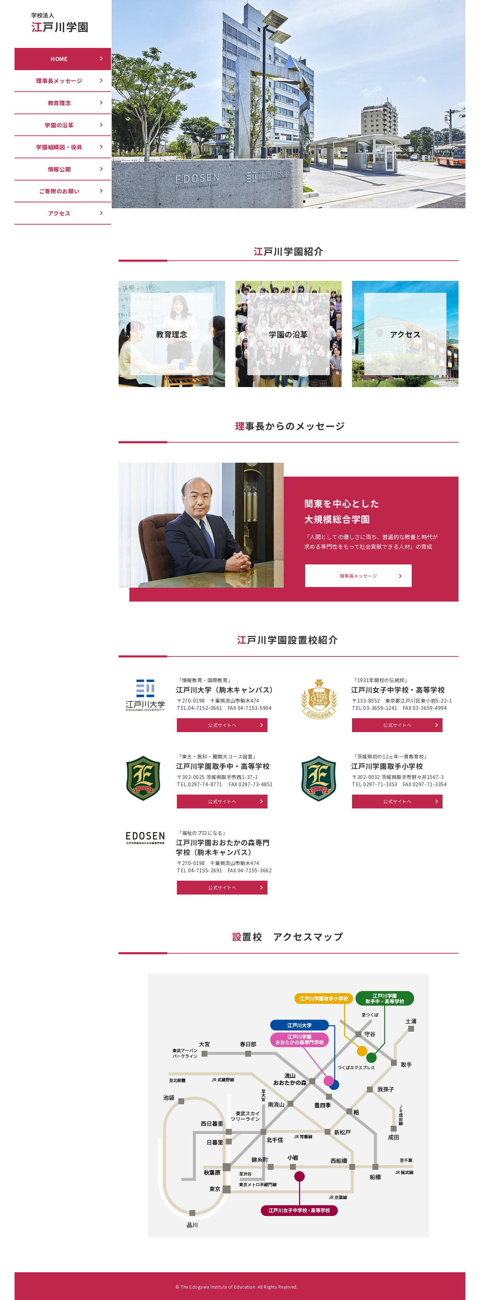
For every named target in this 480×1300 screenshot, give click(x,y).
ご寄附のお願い (59, 191)
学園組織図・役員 (59, 147)
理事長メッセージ (59, 80)
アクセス (59, 213)
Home (59, 58)
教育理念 (59, 103)
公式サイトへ (222, 725)
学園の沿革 (59, 125)
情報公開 (59, 169)
